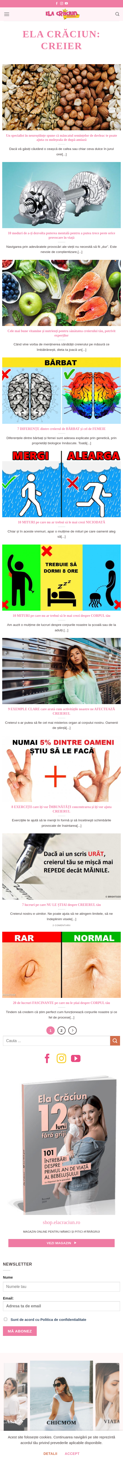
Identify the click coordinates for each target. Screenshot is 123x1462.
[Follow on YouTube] (66, 3)
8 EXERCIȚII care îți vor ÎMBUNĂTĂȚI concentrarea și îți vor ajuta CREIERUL (61, 809)
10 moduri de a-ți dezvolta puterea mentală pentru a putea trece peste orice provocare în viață (61, 235)
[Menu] (7, 14)
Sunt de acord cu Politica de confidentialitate (48, 1320)
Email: (61, 1303)
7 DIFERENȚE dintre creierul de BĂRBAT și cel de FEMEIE (61, 429)
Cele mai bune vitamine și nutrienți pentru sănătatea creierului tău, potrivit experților (61, 333)
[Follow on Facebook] (56, 3)
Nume (8, 1277)
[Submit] (115, 1041)
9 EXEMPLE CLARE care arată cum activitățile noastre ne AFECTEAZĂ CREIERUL (61, 711)
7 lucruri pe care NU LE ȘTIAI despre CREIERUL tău (61, 905)
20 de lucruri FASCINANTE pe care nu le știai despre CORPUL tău (61, 1003)
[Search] (117, 14)
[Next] (72, 1030)
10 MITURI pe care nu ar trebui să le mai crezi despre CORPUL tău (61, 616)
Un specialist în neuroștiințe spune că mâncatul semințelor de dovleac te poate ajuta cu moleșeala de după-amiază (61, 138)
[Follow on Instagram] (61, 3)
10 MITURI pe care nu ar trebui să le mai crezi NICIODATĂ (61, 522)
